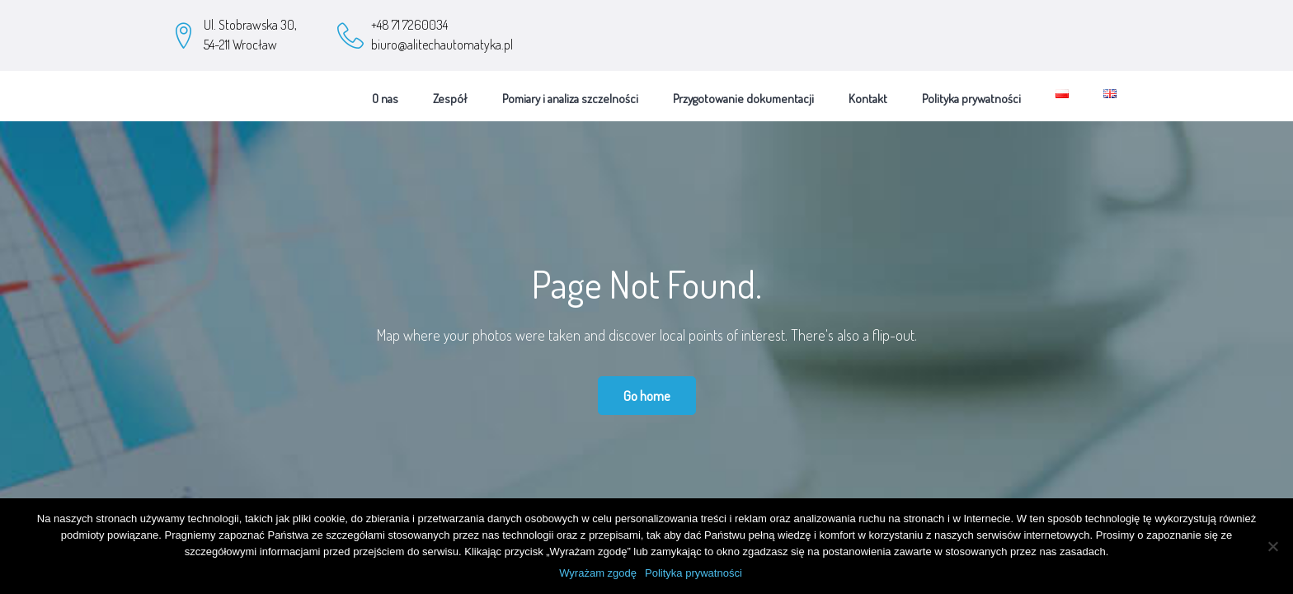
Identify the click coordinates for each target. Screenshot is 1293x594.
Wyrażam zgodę (598, 573)
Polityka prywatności (971, 93)
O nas (385, 93)
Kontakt (868, 93)
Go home (646, 389)
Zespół (450, 93)
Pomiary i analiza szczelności (570, 93)
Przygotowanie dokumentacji (743, 93)
